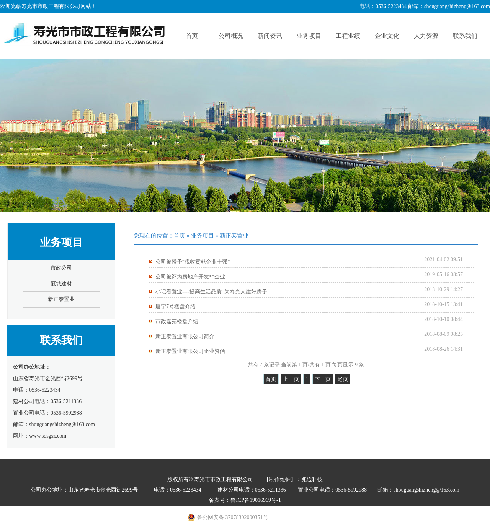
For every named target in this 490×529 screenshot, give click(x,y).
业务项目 (309, 36)
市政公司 (61, 268)
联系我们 (465, 36)
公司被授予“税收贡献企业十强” (192, 262)
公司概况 (231, 36)
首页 (192, 36)
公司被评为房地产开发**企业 (190, 277)
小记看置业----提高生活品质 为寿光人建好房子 (211, 292)
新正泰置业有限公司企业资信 (190, 351)
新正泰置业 (61, 299)
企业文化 (387, 36)
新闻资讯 (270, 36)
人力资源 (426, 36)
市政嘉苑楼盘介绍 (176, 321)
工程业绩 (348, 36)
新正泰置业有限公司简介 (184, 336)
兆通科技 (312, 479)
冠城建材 (61, 283)
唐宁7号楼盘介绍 (175, 306)
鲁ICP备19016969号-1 (255, 500)
